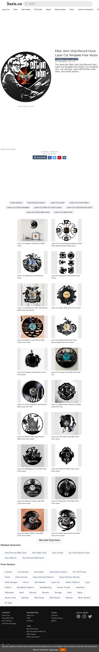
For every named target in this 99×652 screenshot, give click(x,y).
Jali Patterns (40, 582)
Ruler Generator (33, 637)
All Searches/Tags (9, 623)
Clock (3, 149)
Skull (21, 592)
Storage (58, 592)
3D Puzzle (38, 9)
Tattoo (80, 592)
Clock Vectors (16, 203)
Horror (26, 582)
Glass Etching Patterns (43, 577)
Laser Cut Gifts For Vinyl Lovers (48, 207)
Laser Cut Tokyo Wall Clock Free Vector (66, 308)
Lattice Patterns (72, 582)
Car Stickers (23, 572)
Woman (69, 598)
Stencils (32, 592)
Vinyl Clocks (10, 149)
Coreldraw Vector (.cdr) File (67, 59)
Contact (30, 621)
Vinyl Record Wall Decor (33, 558)
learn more (54, 650)
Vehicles (25, 598)
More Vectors (84, 598)
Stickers (45, 592)
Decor (72, 9)
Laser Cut (5, 9)
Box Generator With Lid (36, 631)
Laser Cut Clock (57, 203)
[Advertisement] (49, 30)
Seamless (80, 587)
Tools (15, 9)
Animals (8, 572)
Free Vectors (7, 621)
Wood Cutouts (60, 9)
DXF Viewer (31, 634)
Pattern (8, 587)
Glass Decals (21, 577)
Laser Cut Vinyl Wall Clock (38, 212)
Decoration (39, 572)
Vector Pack (10, 598)
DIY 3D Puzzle (79, 572)
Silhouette (9, 592)
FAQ (28, 618)
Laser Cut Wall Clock (63, 212)
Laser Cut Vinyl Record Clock (79, 207)
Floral (7, 577)
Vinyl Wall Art (11, 558)
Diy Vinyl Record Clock (79, 553)
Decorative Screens (58, 572)
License (54, 615)
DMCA (53, 621)
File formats (26, 9)
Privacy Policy (57, 618)
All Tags (8, 603)
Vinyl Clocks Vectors (36, 203)
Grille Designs (11, 582)
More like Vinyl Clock (49, 540)
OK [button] (62, 650)
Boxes (48, 9)
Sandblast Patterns (25, 587)
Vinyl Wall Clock (39, 553)
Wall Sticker (54, 598)
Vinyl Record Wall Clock (16, 553)
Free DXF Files (8, 618)
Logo (87, 582)
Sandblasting (46, 587)
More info (71, 61)
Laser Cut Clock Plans (79, 203)
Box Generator (32, 629)
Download (40, 157)
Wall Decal (39, 598)
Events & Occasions (85, 9)
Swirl (69, 592)
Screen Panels (63, 587)
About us (30, 615)
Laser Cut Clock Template (18, 207)
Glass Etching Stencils (69, 577)
